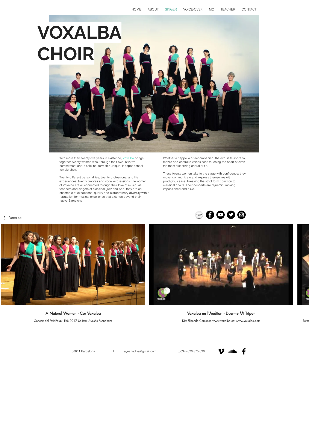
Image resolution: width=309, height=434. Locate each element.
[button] (12, 218)
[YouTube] (220, 215)
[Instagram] (241, 215)
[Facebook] (210, 215)
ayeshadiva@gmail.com (140, 351)
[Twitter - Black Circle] (231, 215)
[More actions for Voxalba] (12, 218)
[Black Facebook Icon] (244, 351)
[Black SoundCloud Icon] (232, 351)
